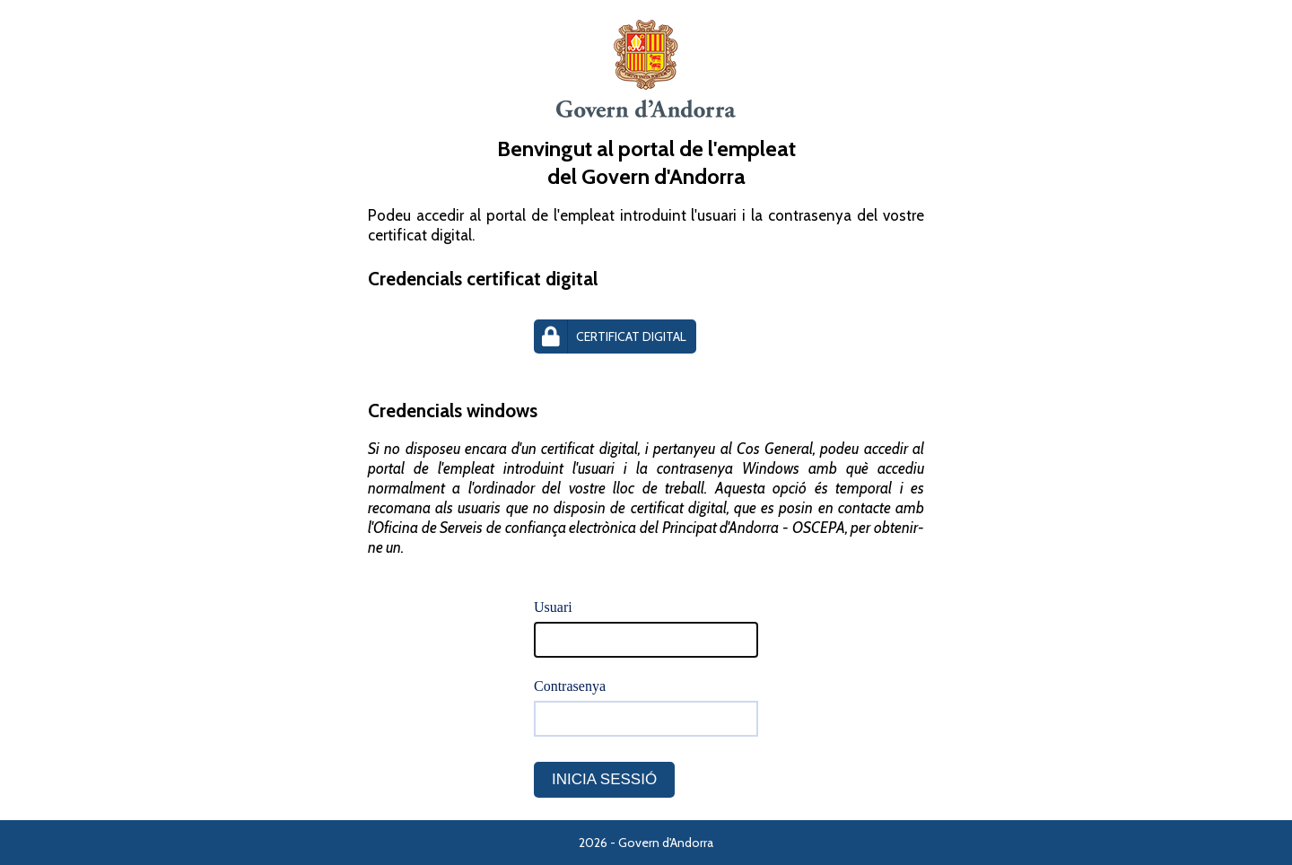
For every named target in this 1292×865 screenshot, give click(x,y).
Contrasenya (570, 686)
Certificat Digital (610, 336)
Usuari (553, 607)
